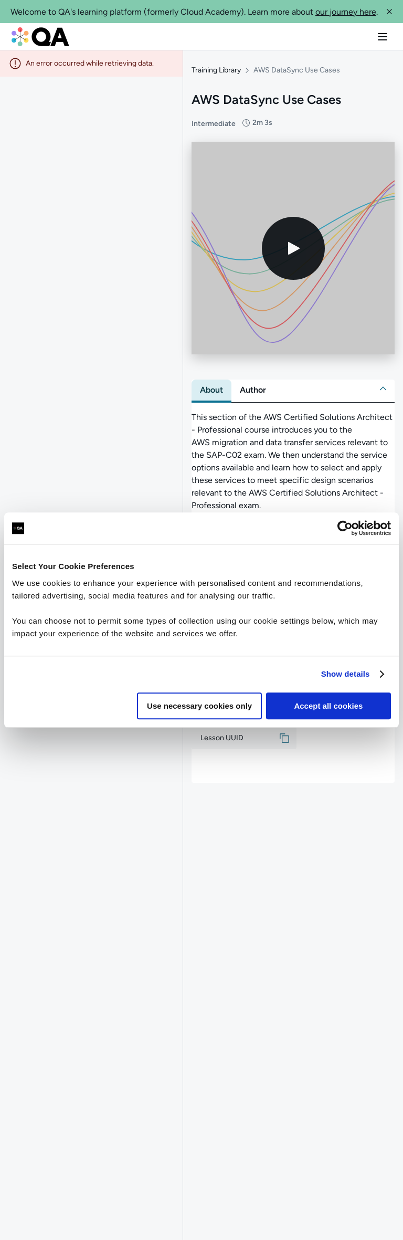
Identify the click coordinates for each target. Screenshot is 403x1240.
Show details (345, 673)
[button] (389, 11)
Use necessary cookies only (199, 705)
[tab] (211, 390)
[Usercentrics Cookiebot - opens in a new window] (345, 528)
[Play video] (293, 248)
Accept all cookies (328, 705)
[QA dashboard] (40, 36)
